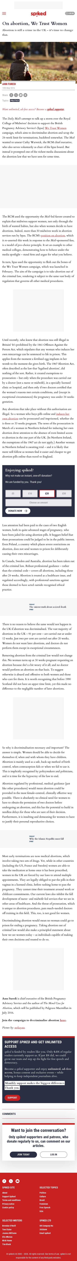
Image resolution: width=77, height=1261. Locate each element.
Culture (43, 1196)
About (4, 1193)
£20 (47, 493)
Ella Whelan (7, 1237)
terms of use (54, 1254)
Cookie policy (8, 1207)
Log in (70, 13)
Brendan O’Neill (9, 1226)
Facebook (4, 1181)
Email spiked (45, 1233)
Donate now (15, 510)
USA (41, 1211)
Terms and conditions (11, 1200)
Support (12, 1097)
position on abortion (53, 235)
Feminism (44, 1204)
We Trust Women (55, 128)
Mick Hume (7, 1240)
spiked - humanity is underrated (38, 14)
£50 (64, 493)
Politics (15, 100)
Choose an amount (38, 502)
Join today (23, 1154)
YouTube (17, 1181)
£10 (30, 493)
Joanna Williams (9, 1233)
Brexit (42, 1200)
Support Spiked (9, 1196)
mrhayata (19, 1028)
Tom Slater (7, 1229)
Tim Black (6, 1244)
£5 (13, 493)
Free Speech (45, 1207)
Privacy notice (8, 1204)
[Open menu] (4, 13)
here (63, 1020)
